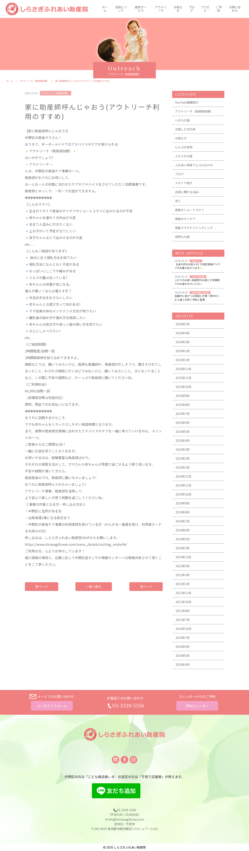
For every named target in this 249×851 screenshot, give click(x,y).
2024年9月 (182, 503)
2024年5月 (182, 539)
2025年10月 (183, 387)
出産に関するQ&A (187, 192)
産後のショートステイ (189, 210)
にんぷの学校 (184, 147)
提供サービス (141, 9)
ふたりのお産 (184, 156)
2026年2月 (182, 351)
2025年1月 (182, 468)
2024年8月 (182, 512)
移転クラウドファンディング (194, 228)
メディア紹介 (183, 183)
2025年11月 (183, 378)
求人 (178, 201)
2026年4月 (182, 333)
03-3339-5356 (128, 705)
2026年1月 (182, 360)
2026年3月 (182, 342)
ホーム (105, 9)
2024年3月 (182, 548)
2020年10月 (183, 629)
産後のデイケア (185, 219)
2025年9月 (182, 396)
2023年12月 (183, 557)
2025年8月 (182, 405)
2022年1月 (182, 584)
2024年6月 (182, 530)
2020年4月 (182, 665)
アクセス (205, 9)
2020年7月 (182, 638)
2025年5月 (182, 432)
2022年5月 (182, 566)
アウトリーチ (160, 9)
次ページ (146, 586)
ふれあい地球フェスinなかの (194, 165)
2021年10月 (183, 602)
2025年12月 (183, 369)
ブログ (191, 9)
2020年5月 (182, 656)
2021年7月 (182, 620)
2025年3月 (182, 450)
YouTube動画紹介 (187, 102)
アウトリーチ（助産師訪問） (34, 81)
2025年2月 (182, 459)
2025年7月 (182, 414)
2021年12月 (183, 593)
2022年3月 (182, 575)
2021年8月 (182, 611)
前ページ (41, 586)
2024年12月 (183, 476)
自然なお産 (182, 237)
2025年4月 (182, 441)
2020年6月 (182, 647)
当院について (121, 9)
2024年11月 (183, 485)
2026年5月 (182, 324)
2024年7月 (182, 521)
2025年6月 (182, 423)
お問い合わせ (235, 9)
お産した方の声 (185, 129)
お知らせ (178, 9)
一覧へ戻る (94, 586)
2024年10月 (183, 494)
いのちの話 (182, 120)
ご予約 (219, 9)
